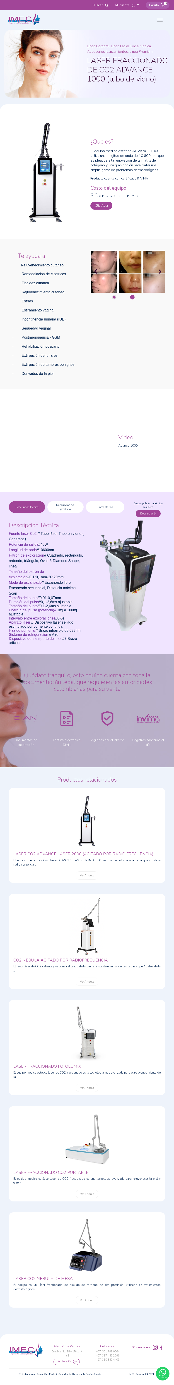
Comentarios (105, 507)
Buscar (101, 5)
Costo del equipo (108, 188)
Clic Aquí (101, 205)
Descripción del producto (65, 507)
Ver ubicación (67, 1362)
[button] (157, 5)
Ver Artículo (87, 875)
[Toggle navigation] (160, 20)
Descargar (148, 513)
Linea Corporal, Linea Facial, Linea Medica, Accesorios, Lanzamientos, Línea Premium (119, 49)
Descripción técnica (27, 507)
